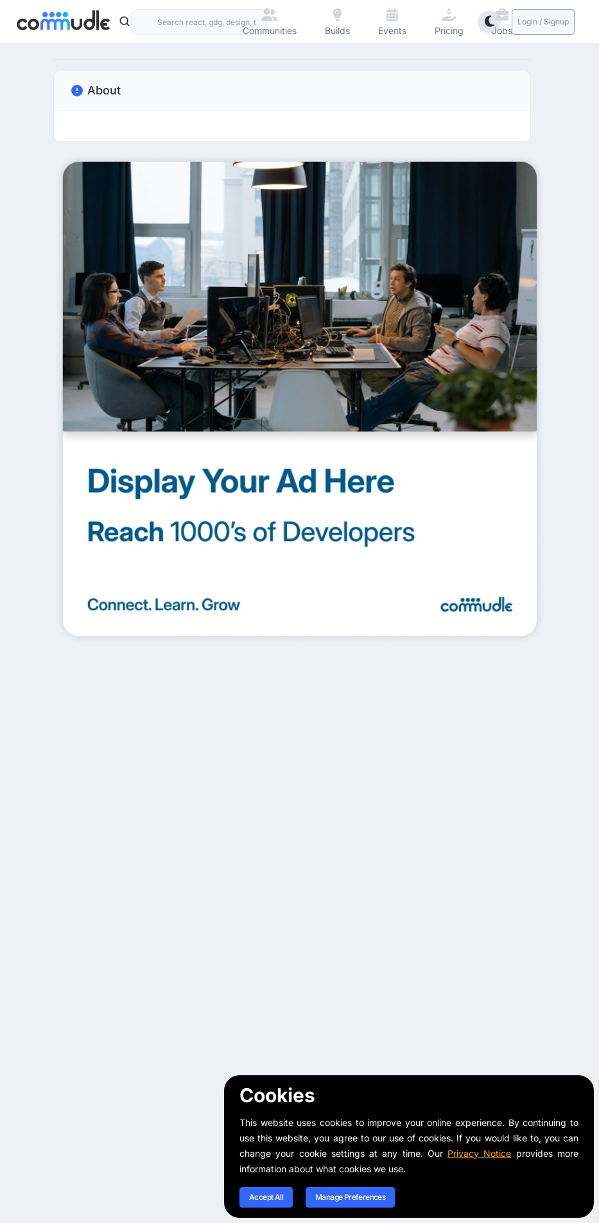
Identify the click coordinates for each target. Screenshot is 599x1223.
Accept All (266, 1197)
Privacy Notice (479, 1153)
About (95, 90)
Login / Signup (543, 21)
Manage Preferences (350, 1197)
